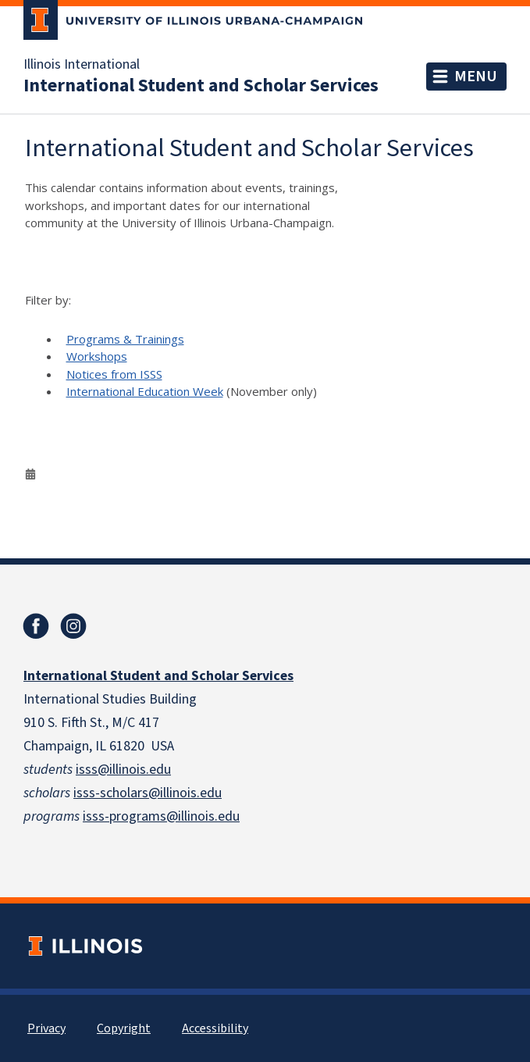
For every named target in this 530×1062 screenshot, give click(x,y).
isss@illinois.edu (123, 769)
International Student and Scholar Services (201, 86)
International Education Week (144, 391)
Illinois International (81, 64)
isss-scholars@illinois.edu (147, 793)
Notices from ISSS (114, 374)
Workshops (96, 356)
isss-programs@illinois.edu (161, 816)
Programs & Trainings (125, 339)
